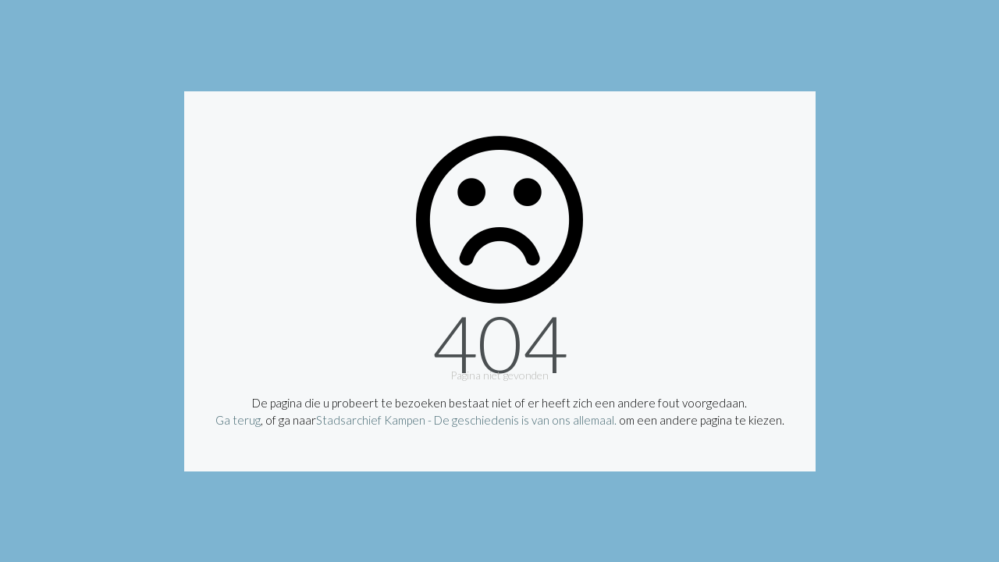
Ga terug (238, 420)
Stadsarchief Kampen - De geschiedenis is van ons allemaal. (466, 420)
